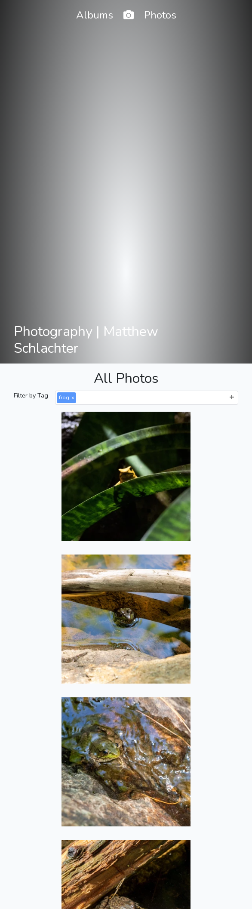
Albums (94, 15)
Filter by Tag (31, 395)
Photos (160, 15)
